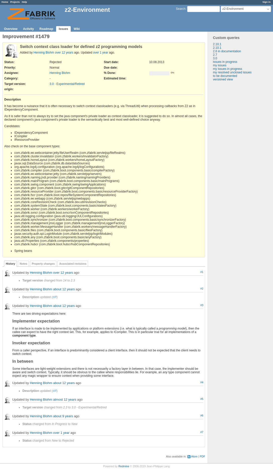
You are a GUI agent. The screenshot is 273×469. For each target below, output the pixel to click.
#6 (201, 415)
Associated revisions (72, 263)
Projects (15, 2)
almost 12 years (64, 400)
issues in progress (225, 62)
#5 (201, 398)
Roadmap (46, 29)
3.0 (215, 58)
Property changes (43, 263)
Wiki (77, 29)
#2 (201, 288)
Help (24, 2)
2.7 (215, 55)
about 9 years (63, 416)
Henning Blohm (43, 52)
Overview (10, 29)
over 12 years (64, 52)
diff (55, 297)
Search (180, 9)
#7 (201, 432)
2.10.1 (217, 44)
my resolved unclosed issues (232, 72)
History (10, 263)
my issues (219, 65)
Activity (28, 29)
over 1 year (100, 52)
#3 (201, 305)
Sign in (266, 2)
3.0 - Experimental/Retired (67, 84)
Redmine (123, 466)
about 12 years (64, 289)
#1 (201, 271)
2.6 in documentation (227, 51)
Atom (194, 456)
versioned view (223, 79)
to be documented (225, 76)
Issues (63, 29)
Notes (23, 263)
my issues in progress (227, 69)
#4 (201, 382)
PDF (202, 456)
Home (5, 2)
